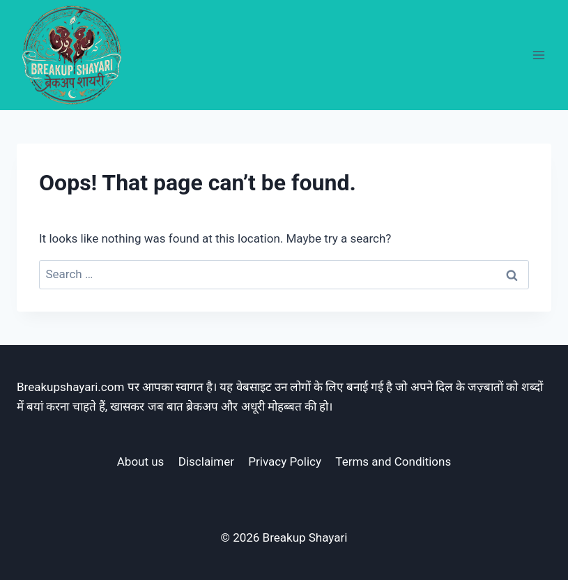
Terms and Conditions (393, 461)
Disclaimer (206, 461)
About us (140, 461)
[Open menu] (538, 55)
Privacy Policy (284, 461)
